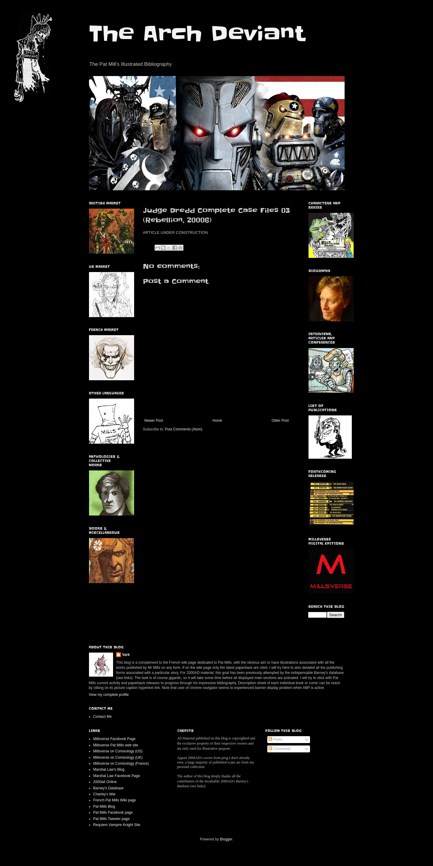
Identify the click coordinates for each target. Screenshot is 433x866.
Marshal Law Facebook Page (116, 776)
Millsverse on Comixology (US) (118, 751)
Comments (279, 749)
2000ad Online (105, 782)
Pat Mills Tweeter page (111, 819)
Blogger (226, 839)
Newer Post (153, 420)
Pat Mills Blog (104, 806)
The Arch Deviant (197, 33)
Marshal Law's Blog (108, 769)
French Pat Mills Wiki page (114, 800)
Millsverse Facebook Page (114, 739)
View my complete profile (109, 695)
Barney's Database (108, 788)
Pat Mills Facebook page (113, 812)
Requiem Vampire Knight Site (116, 825)
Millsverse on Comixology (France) (121, 763)
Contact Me (102, 717)
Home (217, 420)
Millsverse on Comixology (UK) (118, 757)
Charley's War (104, 794)
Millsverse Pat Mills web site (115, 745)
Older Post (280, 420)
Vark (126, 655)
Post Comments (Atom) (183, 429)
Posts (275, 739)
